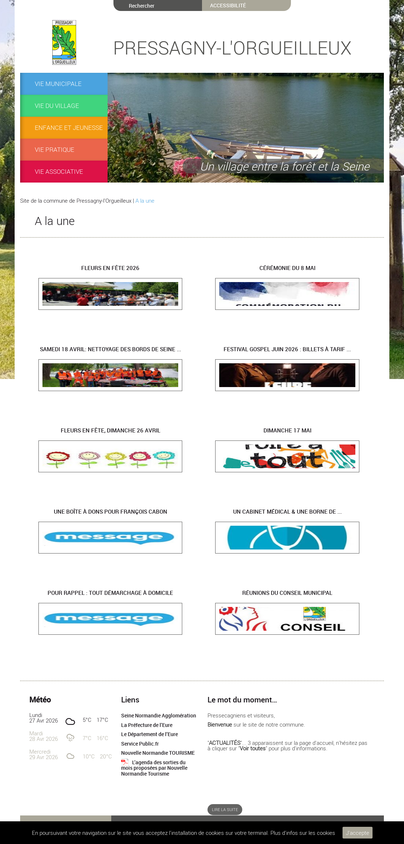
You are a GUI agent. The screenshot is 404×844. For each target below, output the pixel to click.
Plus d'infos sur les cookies (302, 832)
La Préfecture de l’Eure (146, 725)
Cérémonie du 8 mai (287, 267)
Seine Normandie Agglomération (158, 715)
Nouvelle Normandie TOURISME (158, 753)
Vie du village (57, 105)
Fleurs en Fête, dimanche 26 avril (110, 430)
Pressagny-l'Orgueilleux (232, 47)
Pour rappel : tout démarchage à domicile (110, 592)
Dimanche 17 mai (287, 430)
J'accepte (357, 832)
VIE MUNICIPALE (58, 83)
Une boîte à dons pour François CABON (110, 511)
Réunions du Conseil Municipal (287, 592)
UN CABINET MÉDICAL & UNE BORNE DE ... (287, 511)
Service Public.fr (140, 743)
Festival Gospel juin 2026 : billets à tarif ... (287, 349)
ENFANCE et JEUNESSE (69, 127)
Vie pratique (54, 149)
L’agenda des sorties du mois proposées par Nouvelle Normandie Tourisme (154, 768)
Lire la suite (225, 809)
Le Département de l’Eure (149, 734)
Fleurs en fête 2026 (110, 267)
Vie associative (59, 171)
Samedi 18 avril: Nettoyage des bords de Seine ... (110, 349)
